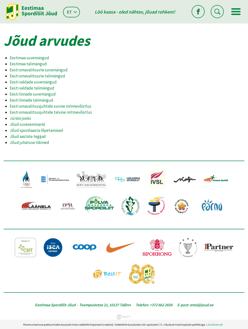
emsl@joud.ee (201, 304)
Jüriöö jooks (20, 118)
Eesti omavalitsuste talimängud (37, 76)
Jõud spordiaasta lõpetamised (36, 130)
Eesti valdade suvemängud (33, 82)
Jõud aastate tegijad (28, 136)
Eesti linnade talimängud (31, 100)
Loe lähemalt (214, 324)
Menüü (236, 12)
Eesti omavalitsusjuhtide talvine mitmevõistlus (51, 112)
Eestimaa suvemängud (29, 57)
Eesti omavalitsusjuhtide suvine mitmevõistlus (50, 106)
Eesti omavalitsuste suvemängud (39, 70)
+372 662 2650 (161, 304)
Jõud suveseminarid (27, 124)
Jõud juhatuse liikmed (29, 142)
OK (161, 324)
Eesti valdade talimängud (32, 88)
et (69, 12)
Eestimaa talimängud (28, 64)
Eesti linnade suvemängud (33, 94)
